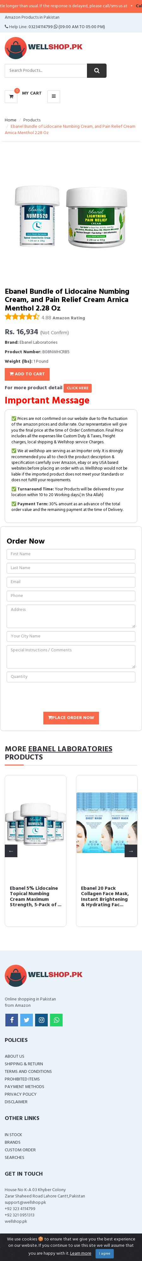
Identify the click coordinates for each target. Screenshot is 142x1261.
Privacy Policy (21, 1094)
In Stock (13, 1135)
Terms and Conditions (28, 1071)
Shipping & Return (24, 1064)
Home (10, 120)
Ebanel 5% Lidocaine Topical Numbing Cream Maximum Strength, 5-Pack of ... (34, 899)
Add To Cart (27, 374)
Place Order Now (71, 718)
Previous (11, 851)
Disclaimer (16, 1102)
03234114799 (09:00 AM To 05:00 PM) (66, 27)
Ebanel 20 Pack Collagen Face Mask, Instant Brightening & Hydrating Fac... (105, 896)
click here (78, 388)
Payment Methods (24, 1087)
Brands (13, 1142)
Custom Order (20, 1150)
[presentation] (55, 698)
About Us (14, 1056)
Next (131, 851)
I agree (104, 1254)
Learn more (80, 1253)
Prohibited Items (22, 1079)
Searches (14, 1157)
